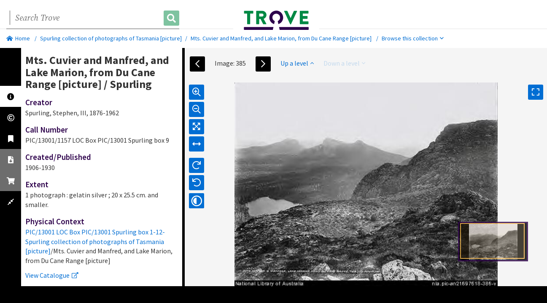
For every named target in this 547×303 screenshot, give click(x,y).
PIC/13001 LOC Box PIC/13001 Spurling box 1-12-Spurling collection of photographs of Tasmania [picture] (95, 241)
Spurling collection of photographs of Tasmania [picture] (111, 38)
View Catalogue (51, 275)
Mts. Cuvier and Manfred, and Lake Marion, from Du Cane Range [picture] (281, 38)
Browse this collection (413, 38)
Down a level (344, 63)
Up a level (297, 63)
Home (18, 38)
